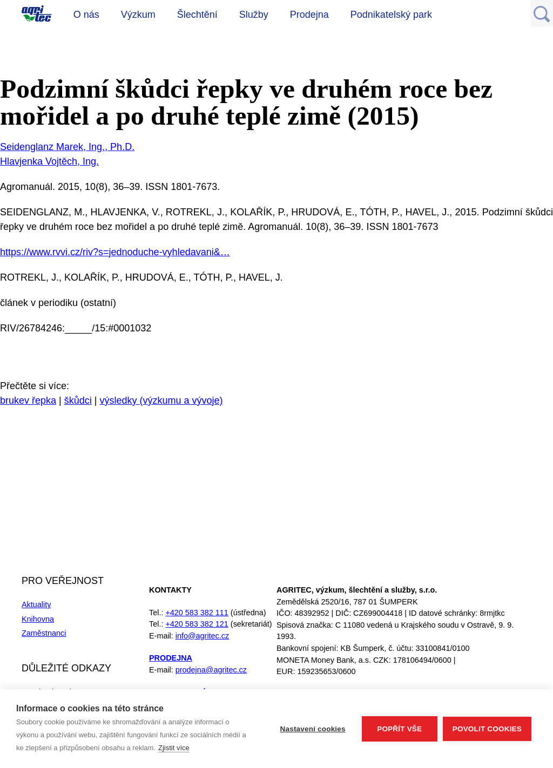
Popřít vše (399, 729)
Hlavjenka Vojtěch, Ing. (49, 161)
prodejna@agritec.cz (211, 669)
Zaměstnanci (44, 633)
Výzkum (138, 14)
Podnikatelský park (391, 14)
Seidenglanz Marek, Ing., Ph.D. (67, 146)
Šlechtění (197, 14)
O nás (86, 14)
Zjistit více (174, 748)
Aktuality (36, 604)
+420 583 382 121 (196, 624)
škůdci (78, 400)
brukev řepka (28, 400)
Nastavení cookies (313, 729)
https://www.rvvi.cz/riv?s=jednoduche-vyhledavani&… (115, 252)
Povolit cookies (487, 729)
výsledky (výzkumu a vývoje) (160, 400)
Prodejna (309, 14)
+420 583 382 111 (196, 612)
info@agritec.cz (202, 635)
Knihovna (38, 619)
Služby (253, 14)
